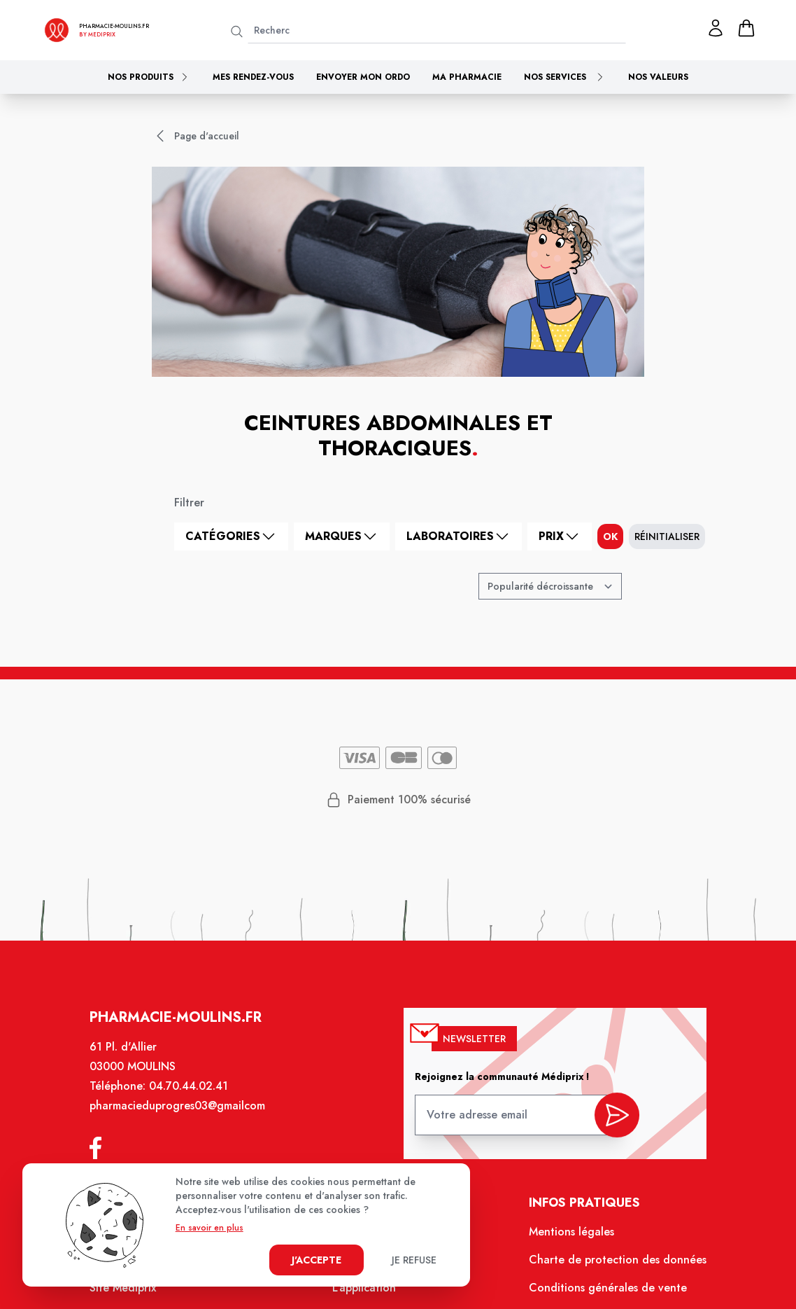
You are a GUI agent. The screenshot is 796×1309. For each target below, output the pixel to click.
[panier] (746, 28)
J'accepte (316, 1260)
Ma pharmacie (467, 77)
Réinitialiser (666, 536)
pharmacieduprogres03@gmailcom (185, 1117)
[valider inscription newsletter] (609, 1122)
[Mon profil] (715, 28)
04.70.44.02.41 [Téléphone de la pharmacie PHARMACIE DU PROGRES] (196, 1098)
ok (610, 536)
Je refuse (414, 1260)
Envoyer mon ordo (363, 77)
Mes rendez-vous (253, 77)
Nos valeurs (658, 77)
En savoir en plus (209, 1227)
